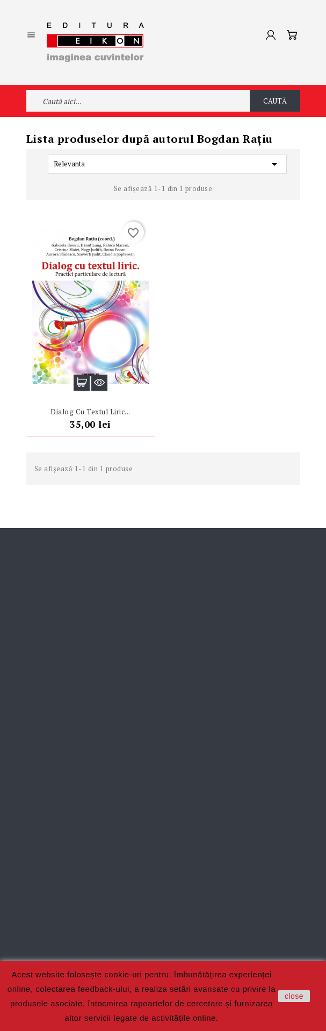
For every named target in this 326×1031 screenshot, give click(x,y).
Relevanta (167, 164)
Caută (275, 101)
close (294, 996)
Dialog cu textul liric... (90, 411)
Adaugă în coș (82, 383)
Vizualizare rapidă (99, 383)
